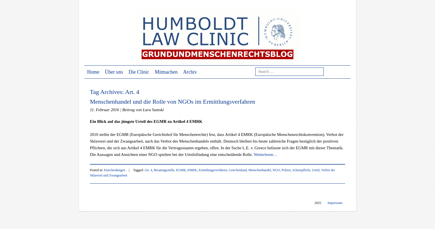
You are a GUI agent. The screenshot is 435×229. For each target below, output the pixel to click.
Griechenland (238, 170)
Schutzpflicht (301, 170)
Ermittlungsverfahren (213, 170)
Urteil (316, 170)
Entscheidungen (114, 170)
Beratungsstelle (164, 170)
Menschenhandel (259, 170)
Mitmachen (166, 72)
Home (93, 72)
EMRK (192, 170)
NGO (276, 170)
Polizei (285, 170)
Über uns (114, 72)
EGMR (181, 170)
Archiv (190, 72)
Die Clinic (139, 72)
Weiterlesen (265, 154)
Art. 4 (148, 170)
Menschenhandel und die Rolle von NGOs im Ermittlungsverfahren (172, 101)
